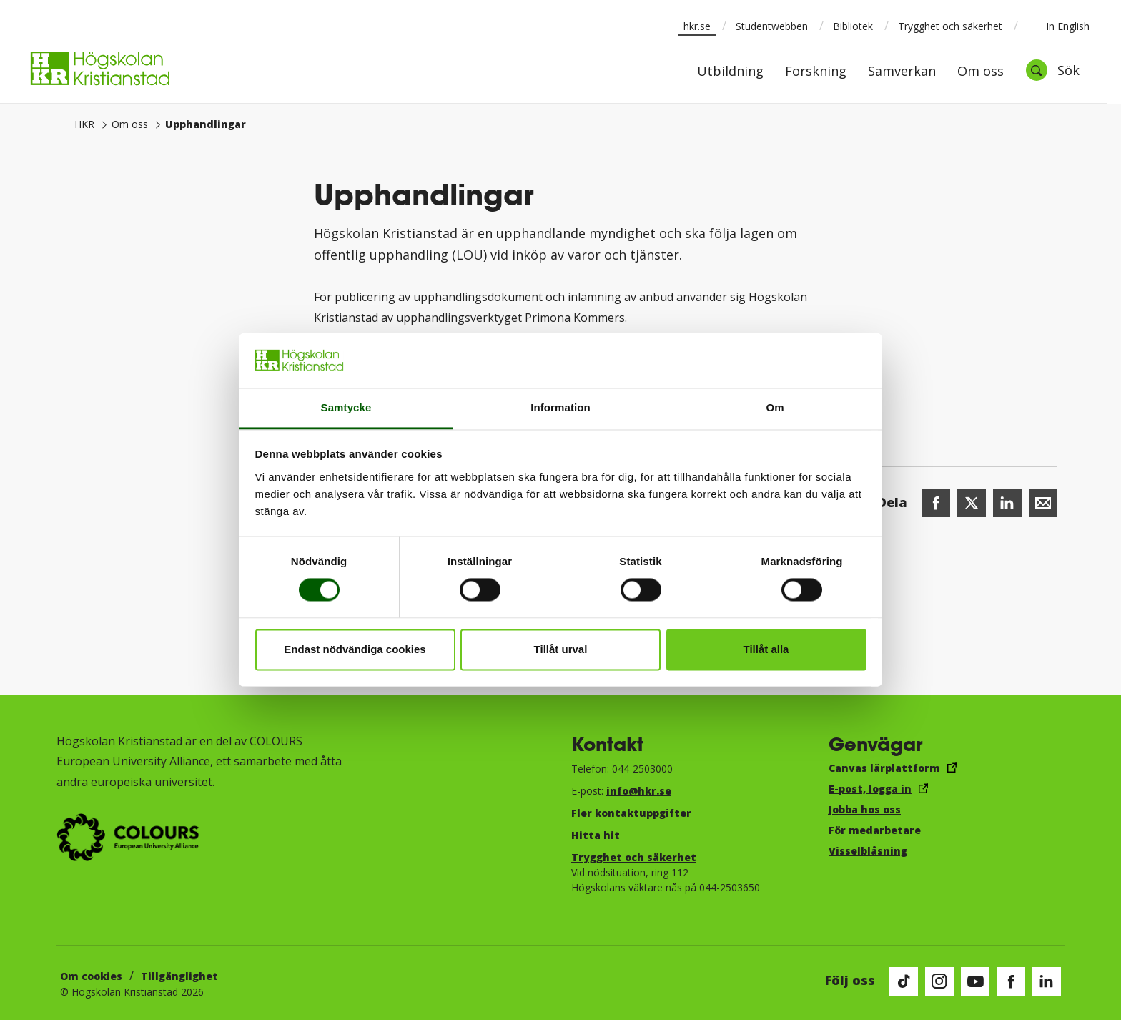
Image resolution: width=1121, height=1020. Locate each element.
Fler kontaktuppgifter (631, 813)
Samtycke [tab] (346, 407)
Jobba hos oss (865, 809)
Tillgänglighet (179, 976)
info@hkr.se (638, 791)
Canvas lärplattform (884, 768)
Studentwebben (772, 26)
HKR (84, 124)
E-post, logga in (870, 788)
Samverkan (902, 71)
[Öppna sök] (1052, 70)
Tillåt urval (561, 649)
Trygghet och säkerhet (950, 26)
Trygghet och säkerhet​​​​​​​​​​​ (633, 857)
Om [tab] (775, 407)
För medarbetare (875, 830)
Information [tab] (560, 407)
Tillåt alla (766, 649)
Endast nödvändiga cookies (354, 649)
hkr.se (697, 26)
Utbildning (730, 71)
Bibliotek (853, 26)
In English (1058, 25)
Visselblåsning (868, 851)
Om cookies (91, 976)
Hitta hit (595, 835)
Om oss (980, 71)
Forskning (815, 71)
